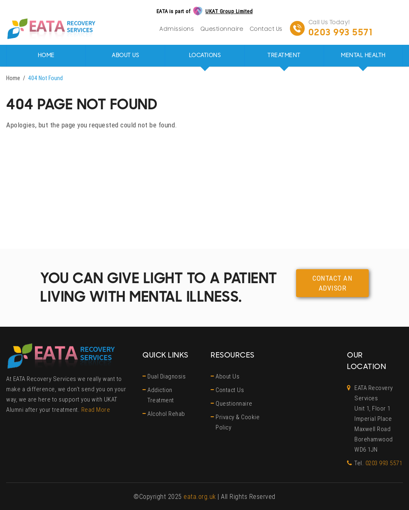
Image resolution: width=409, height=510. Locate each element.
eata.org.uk (200, 496)
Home (46, 55)
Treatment (284, 55)
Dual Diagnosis (166, 376)
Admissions (176, 29)
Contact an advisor (332, 283)
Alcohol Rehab (166, 414)
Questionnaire (222, 29)
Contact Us (266, 29)
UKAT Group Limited (229, 11)
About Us (125, 55)
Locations (205, 55)
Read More (95, 409)
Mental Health (363, 55)
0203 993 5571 (340, 32)
